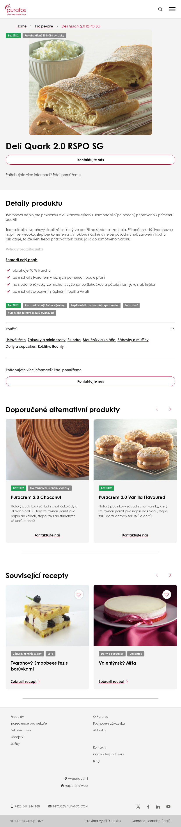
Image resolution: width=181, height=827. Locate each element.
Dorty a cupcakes (112, 654)
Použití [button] (11, 328)
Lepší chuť (131, 305)
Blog (96, 760)
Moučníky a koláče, (99, 339)
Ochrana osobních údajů (150, 820)
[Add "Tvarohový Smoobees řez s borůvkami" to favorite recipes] (79, 594)
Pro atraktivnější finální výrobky (44, 35)
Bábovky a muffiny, (133, 339)
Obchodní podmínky (108, 754)
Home (21, 26)
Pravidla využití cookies (103, 820)
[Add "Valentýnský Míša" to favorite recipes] (167, 594)
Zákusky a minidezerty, (47, 339)
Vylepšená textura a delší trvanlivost (31, 313)
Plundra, (74, 339)
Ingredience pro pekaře (29, 723)
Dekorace (136, 654)
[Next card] (170, 409)
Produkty (17, 716)
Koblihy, (44, 346)
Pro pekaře (44, 26)
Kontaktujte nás (90, 159)
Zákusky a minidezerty (27, 654)
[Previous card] (157, 409)
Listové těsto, (16, 339)
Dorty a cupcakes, (21, 346)
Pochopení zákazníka (109, 723)
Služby (15, 743)
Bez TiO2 (13, 35)
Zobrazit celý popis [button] (21, 259)
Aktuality (99, 730)
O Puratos (100, 716)
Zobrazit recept (23, 681)
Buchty (58, 346)
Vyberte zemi (76, 778)
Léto (50, 654)
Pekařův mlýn (21, 730)
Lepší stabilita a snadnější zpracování (94, 305)
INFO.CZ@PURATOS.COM (68, 806)
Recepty (17, 736)
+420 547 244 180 (25, 806)
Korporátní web (74, 785)
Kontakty (99, 747)
